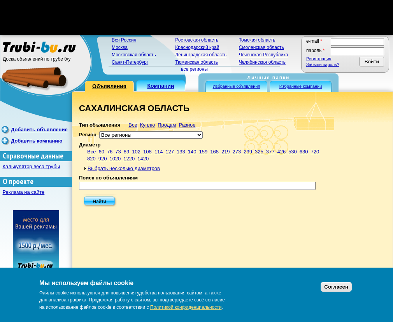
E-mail (314, 41)
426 (281, 152)
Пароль (315, 50)
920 (102, 159)
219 (225, 152)
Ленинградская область (200, 54)
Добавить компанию (36, 141)
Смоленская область (261, 47)
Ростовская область (196, 40)
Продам (167, 125)
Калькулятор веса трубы (31, 166)
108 (147, 152)
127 (169, 152)
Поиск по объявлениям (108, 178)
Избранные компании (300, 86)
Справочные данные (33, 156)
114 (158, 152)
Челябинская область (262, 62)
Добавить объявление (39, 129)
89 (126, 152)
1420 (143, 159)
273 (237, 152)
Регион (87, 135)
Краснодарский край (197, 47)
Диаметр (89, 145)
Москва (120, 47)
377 (270, 152)
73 (118, 152)
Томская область (257, 40)
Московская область (134, 54)
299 (248, 152)
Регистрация (318, 58)
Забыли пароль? (322, 64)
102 (136, 152)
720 (315, 152)
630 (304, 152)
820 (91, 159)
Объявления (109, 86)
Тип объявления (99, 125)
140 (192, 152)
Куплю (147, 125)
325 (259, 152)
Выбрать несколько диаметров (124, 168)
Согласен (336, 287)
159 (203, 152)
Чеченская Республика (263, 54)
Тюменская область (196, 62)
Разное (187, 125)
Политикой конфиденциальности (186, 307)
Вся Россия (124, 40)
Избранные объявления (236, 86)
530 (292, 152)
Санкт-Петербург (130, 62)
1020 (115, 159)
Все (132, 125)
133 (181, 152)
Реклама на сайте (24, 192)
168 (214, 152)
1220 (129, 159)
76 (109, 152)
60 (101, 152)
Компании (160, 86)
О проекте (18, 181)
